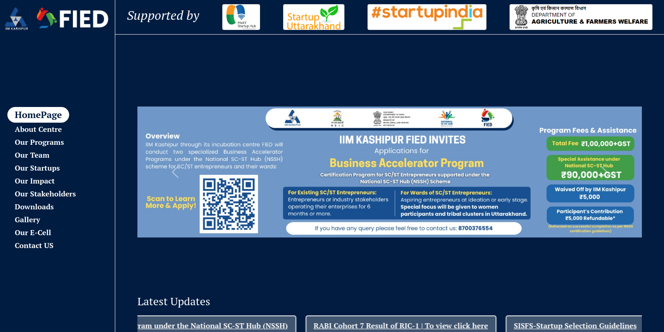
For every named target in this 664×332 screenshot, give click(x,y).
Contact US (34, 245)
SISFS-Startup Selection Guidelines (586, 325)
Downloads (34, 207)
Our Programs (39, 142)
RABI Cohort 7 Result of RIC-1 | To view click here (412, 325)
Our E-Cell (33, 232)
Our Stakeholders (45, 194)
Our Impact (35, 181)
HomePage (38, 114)
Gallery (27, 219)
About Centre (38, 129)
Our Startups (37, 168)
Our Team (32, 155)
